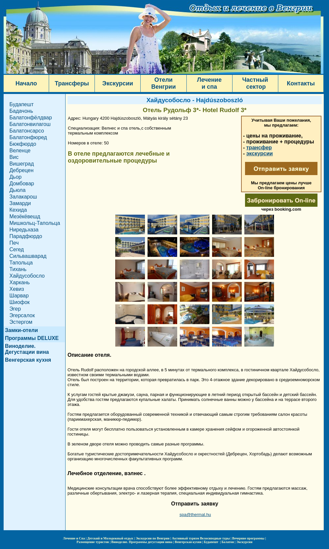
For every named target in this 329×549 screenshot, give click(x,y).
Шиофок (20, 302)
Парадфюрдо (26, 236)
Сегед (17, 249)
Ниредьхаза (24, 229)
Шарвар (19, 295)
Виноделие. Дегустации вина (27, 349)
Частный (255, 79)
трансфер (259, 147)
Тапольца (21, 262)
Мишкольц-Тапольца (35, 223)
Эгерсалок (22, 315)
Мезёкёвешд (25, 216)
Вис (14, 157)
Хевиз (17, 289)
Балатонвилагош (30, 124)
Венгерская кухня (28, 360)
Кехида (18, 210)
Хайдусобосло (27, 276)
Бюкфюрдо (23, 144)
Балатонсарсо (27, 131)
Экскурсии (117, 83)
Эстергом (21, 322)
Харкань (20, 282)
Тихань (18, 269)
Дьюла (18, 190)
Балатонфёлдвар (31, 117)
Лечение (209, 79)
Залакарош (23, 196)
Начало (26, 83)
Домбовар (22, 183)
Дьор (16, 177)
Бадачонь (21, 111)
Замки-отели (21, 330)
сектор (255, 86)
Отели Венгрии (163, 83)
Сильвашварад (28, 256)
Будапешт (22, 104)
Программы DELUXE (32, 338)
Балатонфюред (28, 137)
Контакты (301, 83)
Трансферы (72, 83)
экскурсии (259, 153)
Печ (14, 243)
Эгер (15, 309)
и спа (209, 86)
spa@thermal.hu (195, 514)
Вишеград (22, 164)
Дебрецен (22, 170)
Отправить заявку (194, 503)
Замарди (20, 203)
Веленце (20, 150)
